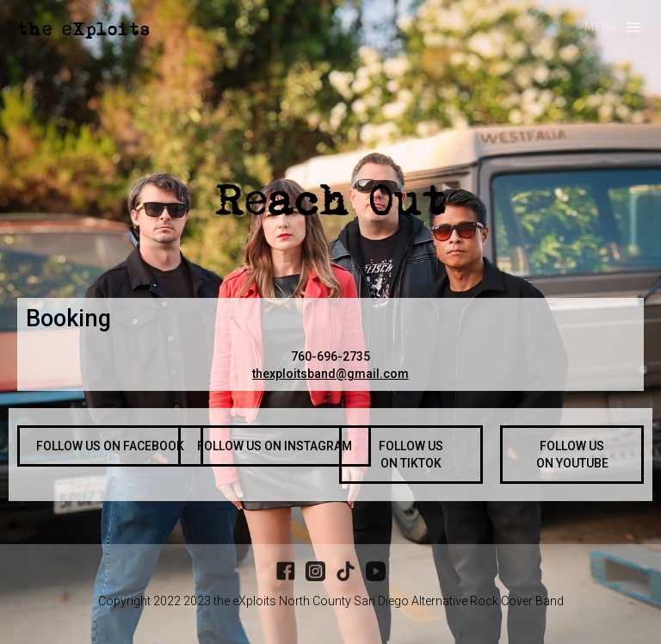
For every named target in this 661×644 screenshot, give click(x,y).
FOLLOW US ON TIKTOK (411, 454)
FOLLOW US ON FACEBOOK (110, 446)
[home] (84, 29)
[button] (604, 28)
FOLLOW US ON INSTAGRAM (274, 446)
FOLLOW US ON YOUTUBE (572, 454)
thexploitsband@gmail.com (330, 374)
